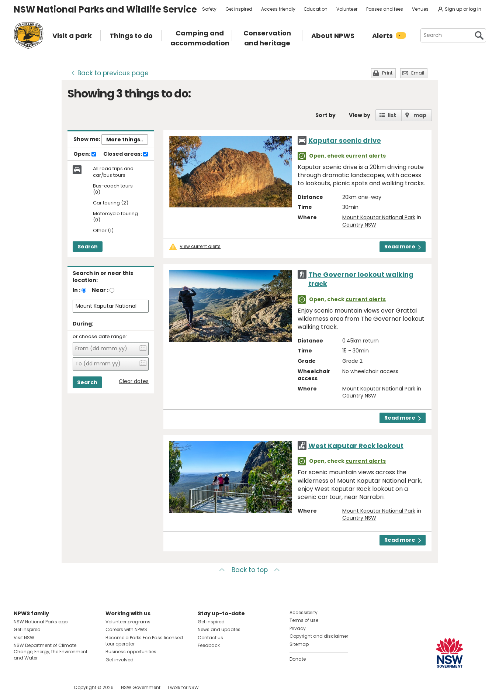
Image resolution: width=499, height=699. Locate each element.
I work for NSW (183, 687)
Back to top (250, 569)
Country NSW (359, 224)
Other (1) (103, 231)
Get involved (119, 660)
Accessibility (304, 612)
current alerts (366, 155)
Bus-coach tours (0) (113, 189)
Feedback (209, 645)
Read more (402, 246)
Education (316, 9)
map (419, 115)
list (392, 115)
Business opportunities (130, 651)
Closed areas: (125, 154)
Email (417, 72)
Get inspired (238, 9)
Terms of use (304, 620)
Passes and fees (384, 9)
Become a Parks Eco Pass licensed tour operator (144, 640)
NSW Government (140, 687)
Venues (420, 9)
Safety (209, 9)
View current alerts (200, 246)
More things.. (124, 139)
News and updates (219, 629)
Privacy (298, 628)
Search (87, 246)
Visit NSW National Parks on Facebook (20, 687)
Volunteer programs (127, 622)
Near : (100, 290)
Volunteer (346, 9)
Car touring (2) (110, 203)
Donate (298, 659)
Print (387, 72)
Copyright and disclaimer (319, 636)
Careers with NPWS (126, 629)
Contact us (210, 637)
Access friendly (278, 9)
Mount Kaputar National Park (378, 217)
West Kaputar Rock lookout (355, 445)
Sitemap (299, 644)
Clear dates (134, 381)
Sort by (325, 115)
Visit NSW (24, 637)
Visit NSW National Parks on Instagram (36, 687)
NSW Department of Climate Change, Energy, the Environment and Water (50, 651)
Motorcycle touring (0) (115, 217)
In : (76, 290)
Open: (84, 154)
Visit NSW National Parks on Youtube (52, 687)
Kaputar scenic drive (344, 140)
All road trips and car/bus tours (113, 172)
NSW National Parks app (40, 622)
